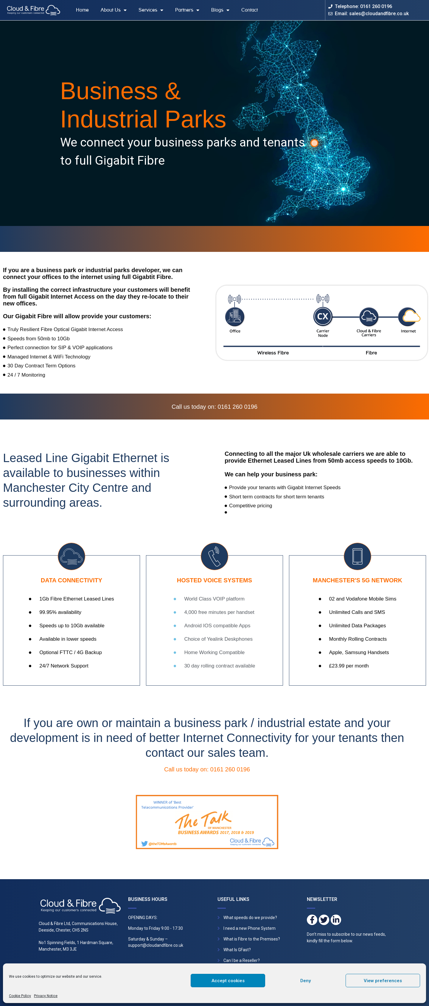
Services (151, 10)
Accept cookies (228, 980)
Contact (249, 10)
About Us (114, 10)
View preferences (383, 980)
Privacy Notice (45, 996)
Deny (305, 980)
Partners (187, 10)
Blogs (220, 10)
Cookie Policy (20, 996)
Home (82, 10)
